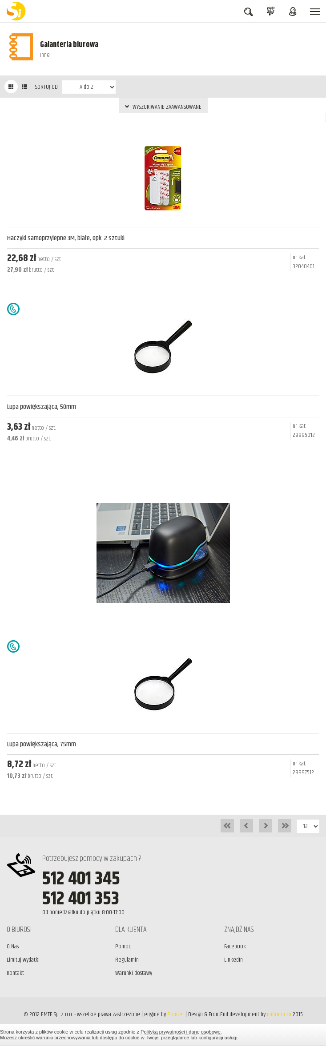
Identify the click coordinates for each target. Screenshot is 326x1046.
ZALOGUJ (292, 12)
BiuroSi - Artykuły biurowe (18, 11)
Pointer (175, 1014)
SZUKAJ (248, 13)
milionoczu (279, 1014)
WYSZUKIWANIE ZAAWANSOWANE (163, 107)
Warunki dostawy (133, 973)
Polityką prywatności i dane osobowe (181, 1031)
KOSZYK (270, 12)
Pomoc (123, 946)
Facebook (235, 946)
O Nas (13, 946)
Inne (45, 55)
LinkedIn (233, 960)
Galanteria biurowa (69, 45)
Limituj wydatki (23, 960)
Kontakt (15, 973)
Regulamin (127, 960)
